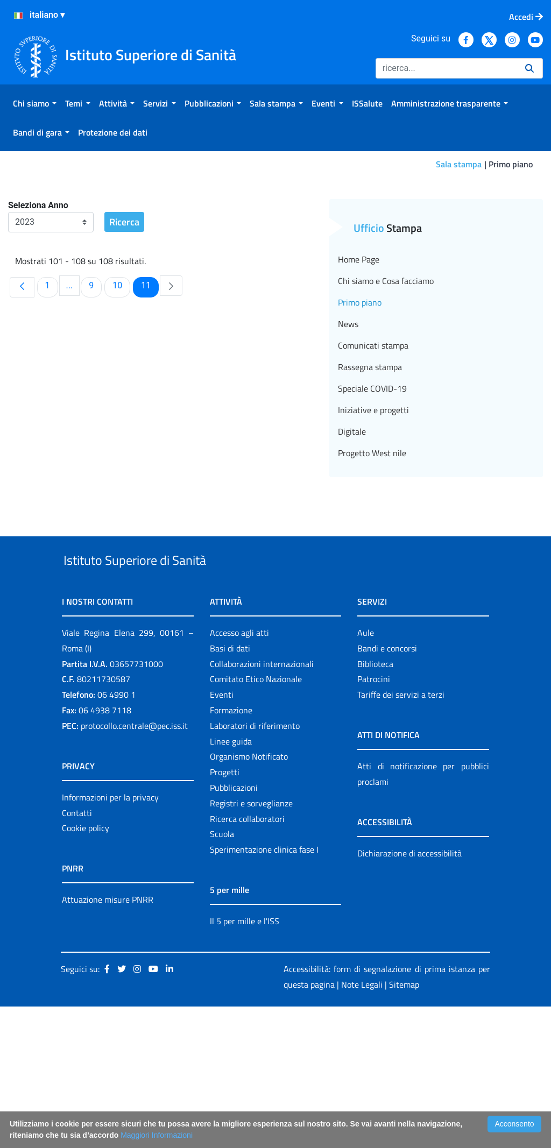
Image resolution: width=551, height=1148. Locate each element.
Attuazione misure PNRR (107, 1040)
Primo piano (360, 419)
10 (121, 401)
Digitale (352, 548)
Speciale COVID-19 (372, 505)
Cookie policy (85, 969)
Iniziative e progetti (373, 526)
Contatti (77, 954)
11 (149, 401)
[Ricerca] (446, 68)
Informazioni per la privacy (110, 938)
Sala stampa (459, 164)
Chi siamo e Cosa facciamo (386, 397)
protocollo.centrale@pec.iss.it (134, 867)
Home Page (358, 376)
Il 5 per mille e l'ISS (244, 1062)
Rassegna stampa (370, 483)
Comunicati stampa (373, 462)
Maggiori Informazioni (157, 1135)
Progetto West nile (372, 569)
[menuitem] (35, 103)
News (348, 440)
